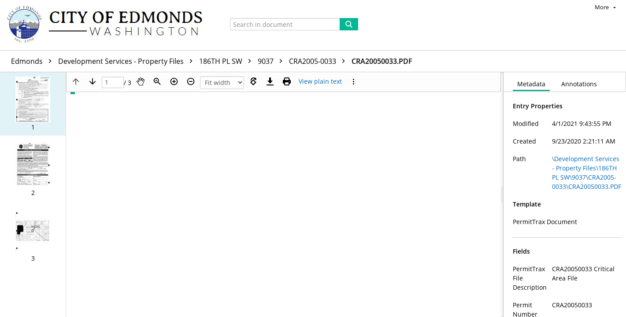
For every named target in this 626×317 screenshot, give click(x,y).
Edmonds (33, 61)
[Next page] (92, 81)
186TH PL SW (227, 61)
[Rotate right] (253, 81)
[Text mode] (320, 81)
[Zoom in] (174, 81)
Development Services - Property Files (127, 61)
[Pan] (140, 81)
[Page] (113, 82)
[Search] (349, 24)
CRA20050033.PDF (382, 61)
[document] (565, 194)
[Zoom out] (190, 81)
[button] (33, 104)
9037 (272, 61)
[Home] (108, 25)
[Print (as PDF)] (286, 81)
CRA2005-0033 (319, 61)
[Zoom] (157, 81)
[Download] (270, 81)
